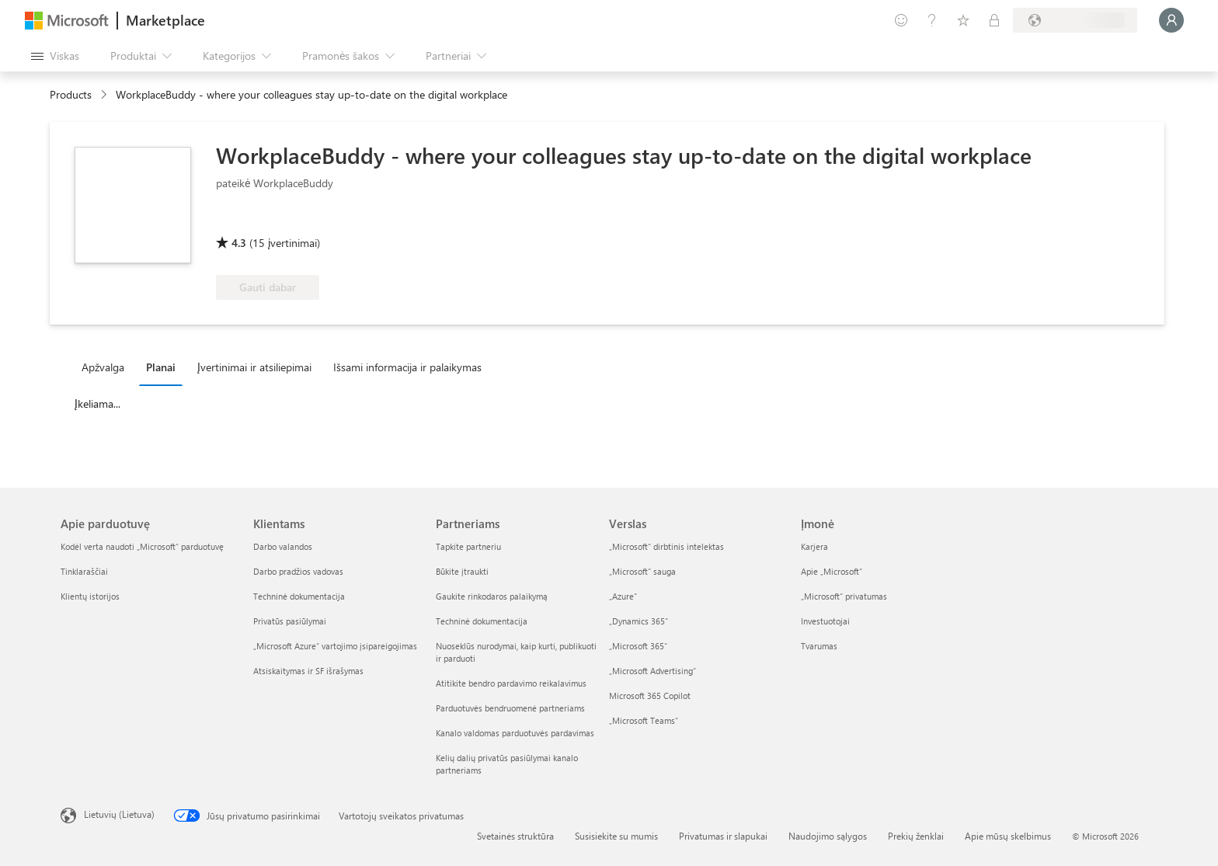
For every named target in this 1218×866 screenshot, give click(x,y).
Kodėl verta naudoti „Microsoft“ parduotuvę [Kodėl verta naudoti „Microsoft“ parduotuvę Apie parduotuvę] (142, 546)
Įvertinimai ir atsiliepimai (254, 367)
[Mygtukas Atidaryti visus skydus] (55, 55)
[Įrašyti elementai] (963, 20)
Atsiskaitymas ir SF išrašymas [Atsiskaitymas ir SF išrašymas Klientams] (308, 670)
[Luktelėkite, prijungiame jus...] (1171, 20)
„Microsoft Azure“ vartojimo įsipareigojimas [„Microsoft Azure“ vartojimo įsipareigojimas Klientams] (335, 646)
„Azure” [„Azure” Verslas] (623, 596)
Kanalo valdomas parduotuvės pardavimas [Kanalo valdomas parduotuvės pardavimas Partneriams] (515, 733)
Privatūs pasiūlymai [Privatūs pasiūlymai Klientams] (289, 621)
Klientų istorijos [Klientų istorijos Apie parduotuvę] (90, 596)
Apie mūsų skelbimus (1008, 835)
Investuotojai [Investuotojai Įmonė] (825, 621)
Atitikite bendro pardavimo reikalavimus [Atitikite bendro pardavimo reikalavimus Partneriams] (511, 683)
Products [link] (71, 94)
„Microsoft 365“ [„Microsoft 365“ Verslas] (638, 646)
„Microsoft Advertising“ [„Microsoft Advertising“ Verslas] (652, 670)
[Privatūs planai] (994, 20)
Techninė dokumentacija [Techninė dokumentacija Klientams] (299, 596)
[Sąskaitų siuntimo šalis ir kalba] (1075, 20)
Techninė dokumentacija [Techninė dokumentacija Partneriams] (481, 621)
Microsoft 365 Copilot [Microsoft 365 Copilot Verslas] (650, 695)
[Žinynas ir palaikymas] (932, 20)
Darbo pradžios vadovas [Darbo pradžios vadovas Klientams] (298, 571)
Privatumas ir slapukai (723, 835)
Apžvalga (103, 367)
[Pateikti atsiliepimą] (901, 20)
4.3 (238, 242)
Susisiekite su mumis (616, 835)
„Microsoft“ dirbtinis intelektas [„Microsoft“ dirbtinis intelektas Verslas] (666, 546)
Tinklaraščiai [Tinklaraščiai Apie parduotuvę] (84, 571)
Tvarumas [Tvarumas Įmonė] (819, 646)
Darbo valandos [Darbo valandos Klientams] (282, 546)
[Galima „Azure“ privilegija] (279, 220)
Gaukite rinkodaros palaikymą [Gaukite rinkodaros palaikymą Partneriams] (492, 596)
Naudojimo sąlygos (827, 835)
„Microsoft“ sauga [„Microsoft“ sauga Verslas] (642, 571)
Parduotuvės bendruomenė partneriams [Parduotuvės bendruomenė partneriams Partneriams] (510, 708)
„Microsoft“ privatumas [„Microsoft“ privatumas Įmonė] (844, 596)
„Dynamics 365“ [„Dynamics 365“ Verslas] (638, 621)
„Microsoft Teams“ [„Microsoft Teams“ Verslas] (643, 720)
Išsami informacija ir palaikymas (407, 367)
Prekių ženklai (916, 835)
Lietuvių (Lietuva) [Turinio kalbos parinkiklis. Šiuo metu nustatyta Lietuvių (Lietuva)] (119, 814)
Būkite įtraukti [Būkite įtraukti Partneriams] (462, 571)
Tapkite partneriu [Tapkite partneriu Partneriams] (468, 546)
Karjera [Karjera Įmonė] (814, 546)
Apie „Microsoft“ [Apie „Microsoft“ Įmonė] (831, 571)
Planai (161, 367)
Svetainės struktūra (515, 835)
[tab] (107, 367)
